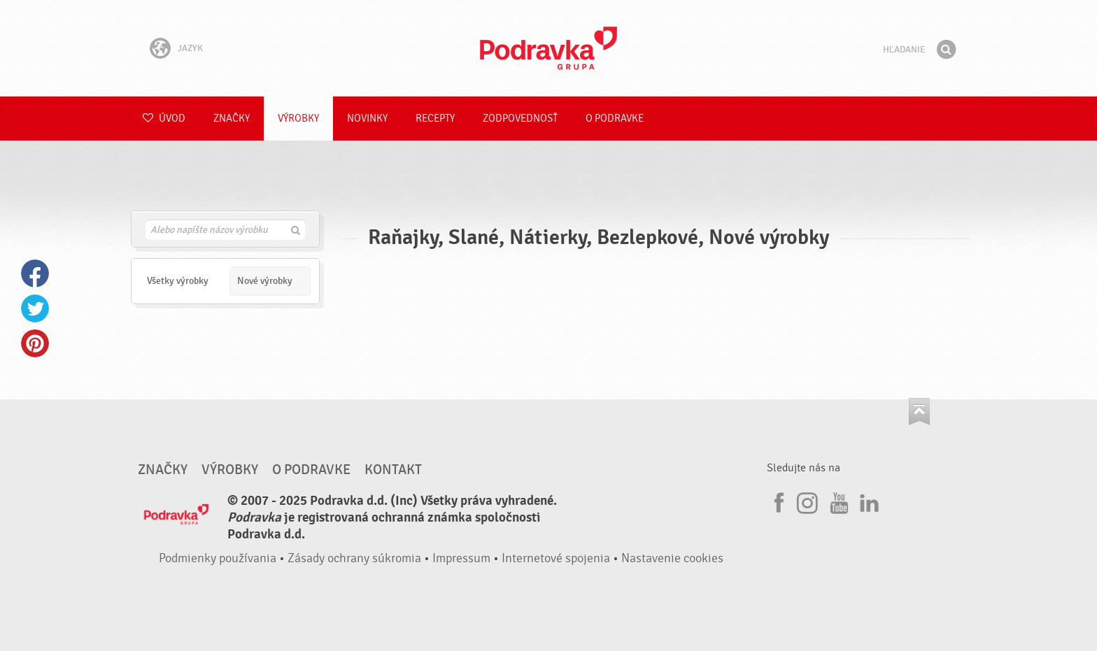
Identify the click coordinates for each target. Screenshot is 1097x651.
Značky (231, 118)
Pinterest (35, 343)
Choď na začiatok (919, 411)
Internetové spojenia (556, 558)
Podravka (548, 48)
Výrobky (298, 118)
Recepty (435, 118)
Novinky (367, 118)
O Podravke (615, 118)
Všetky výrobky (177, 281)
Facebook (35, 273)
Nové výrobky (264, 281)
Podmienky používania (217, 558)
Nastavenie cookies (672, 558)
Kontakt (393, 470)
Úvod (164, 118)
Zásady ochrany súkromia (354, 558)
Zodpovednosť (520, 118)
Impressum (461, 558)
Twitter (35, 308)
